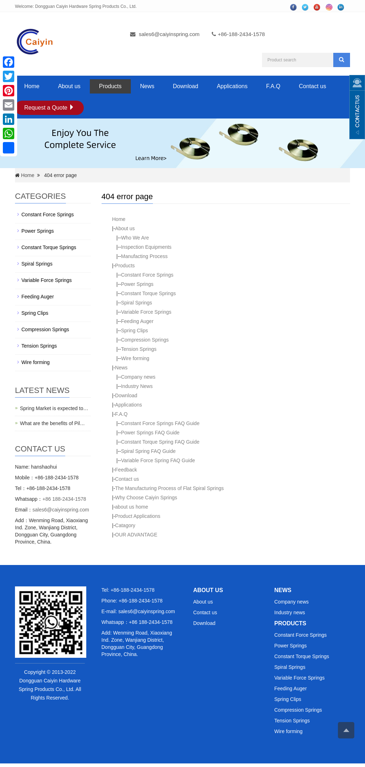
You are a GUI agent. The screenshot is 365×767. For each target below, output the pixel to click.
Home (32, 86)
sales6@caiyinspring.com (169, 34)
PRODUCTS (290, 623)
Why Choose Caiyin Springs (146, 497)
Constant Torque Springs (148, 293)
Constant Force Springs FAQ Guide (160, 423)
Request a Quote (49, 108)
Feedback (126, 470)
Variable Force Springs (146, 312)
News (147, 86)
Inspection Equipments (146, 247)
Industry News (137, 386)
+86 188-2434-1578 (64, 499)
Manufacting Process (144, 256)
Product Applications (137, 516)
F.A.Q (273, 86)
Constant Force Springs (147, 275)
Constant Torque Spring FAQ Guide (160, 442)
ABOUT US (208, 590)
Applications (232, 86)
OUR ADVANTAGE (136, 535)
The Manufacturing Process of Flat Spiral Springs (169, 488)
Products (110, 86)
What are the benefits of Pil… (52, 423)
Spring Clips (134, 330)
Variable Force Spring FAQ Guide (158, 460)
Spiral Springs (136, 303)
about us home (131, 507)
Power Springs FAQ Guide (150, 432)
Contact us (312, 86)
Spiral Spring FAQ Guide (148, 451)
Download (185, 86)
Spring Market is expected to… (54, 408)
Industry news (289, 612)
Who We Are (135, 238)
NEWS (283, 590)
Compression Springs (145, 340)
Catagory (125, 525)
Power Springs (137, 284)
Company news (138, 377)
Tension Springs (138, 349)
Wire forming (135, 358)
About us (69, 86)
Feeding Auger (137, 321)
